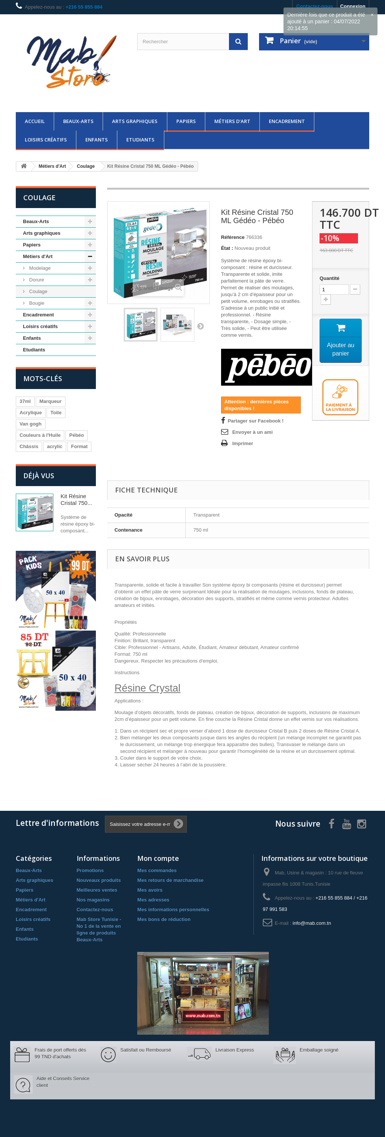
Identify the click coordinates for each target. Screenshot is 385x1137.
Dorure (36, 280)
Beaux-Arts (78, 121)
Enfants (96, 139)
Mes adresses (153, 900)
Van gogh (31, 424)
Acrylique (31, 412)
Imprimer (242, 443)
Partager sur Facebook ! (256, 421)
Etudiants (140, 139)
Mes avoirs (149, 890)
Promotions (90, 870)
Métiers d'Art (232, 121)
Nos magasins (93, 900)
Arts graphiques (135, 121)
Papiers (186, 121)
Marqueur (50, 401)
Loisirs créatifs (46, 139)
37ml (25, 401)
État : (227, 248)
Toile (55, 412)
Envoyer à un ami (252, 432)
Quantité (330, 278)
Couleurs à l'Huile (40, 435)
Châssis (29, 446)
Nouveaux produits (99, 880)
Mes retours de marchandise (170, 880)
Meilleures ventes (97, 890)
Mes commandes (157, 870)
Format (79, 446)
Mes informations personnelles (173, 909)
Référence (233, 237)
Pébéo (76, 435)
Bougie (36, 303)
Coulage (37, 291)
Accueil (35, 121)
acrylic (54, 446)
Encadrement (287, 121)
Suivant (200, 326)
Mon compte (158, 858)
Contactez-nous (95, 909)
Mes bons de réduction (164, 919)
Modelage (39, 268)
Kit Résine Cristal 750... (76, 499)
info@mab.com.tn (312, 923)
